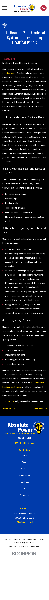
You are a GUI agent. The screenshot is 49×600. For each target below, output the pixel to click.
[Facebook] (20, 443)
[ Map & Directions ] (24, 522)
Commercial (24, 475)
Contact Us (24, 495)
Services (24, 468)
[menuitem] (12, 546)
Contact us (9, 401)
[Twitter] (28, 443)
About (24, 462)
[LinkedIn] (32, 443)
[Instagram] (24, 443)
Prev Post (8, 409)
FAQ (24, 488)
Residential (24, 482)
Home (24, 455)
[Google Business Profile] (16, 443)
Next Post (40, 409)
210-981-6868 (24, 438)
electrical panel (8, 73)
